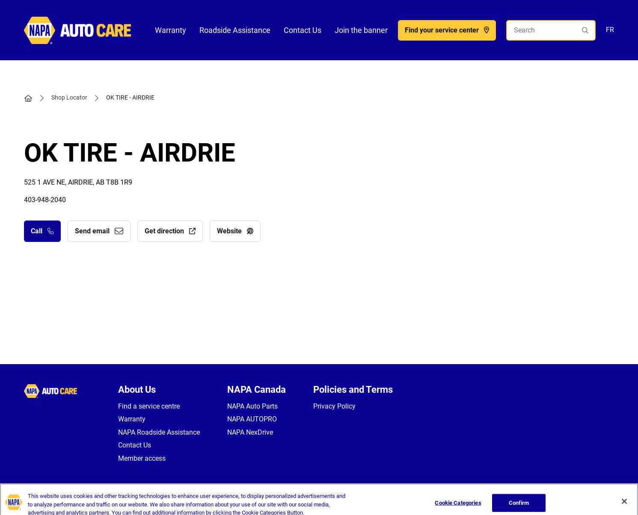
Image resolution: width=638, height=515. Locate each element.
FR (610, 30)
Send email (99, 231)
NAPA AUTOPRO (252, 419)
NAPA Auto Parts (252, 406)
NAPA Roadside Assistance (159, 432)
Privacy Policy (334, 406)
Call (42, 231)
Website (235, 231)
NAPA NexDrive (250, 432)
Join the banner (361, 30)
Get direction (170, 231)
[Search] (551, 30)
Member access (142, 458)
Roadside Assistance (234, 30)
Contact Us (302, 30)
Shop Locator (69, 97)
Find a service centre (149, 406)
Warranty (170, 30)
